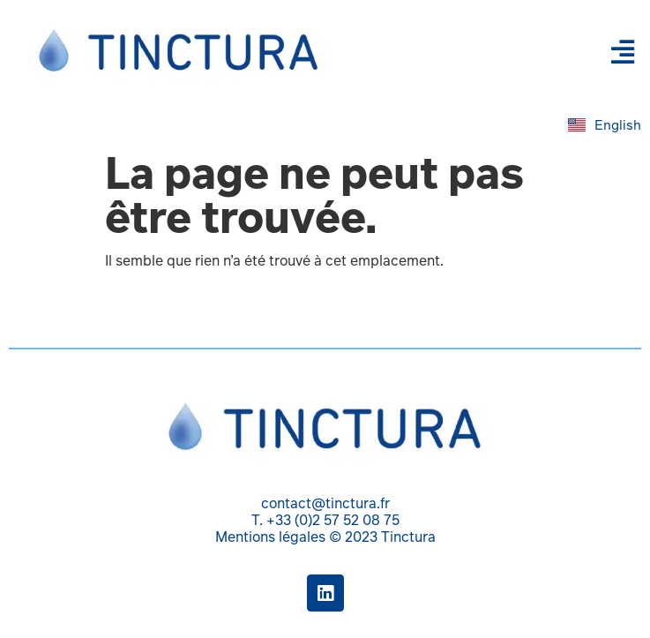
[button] (623, 51)
